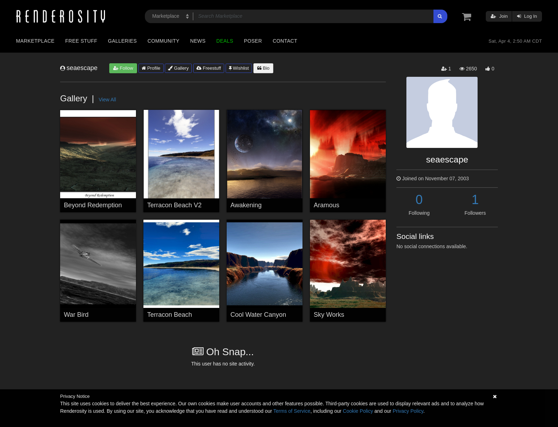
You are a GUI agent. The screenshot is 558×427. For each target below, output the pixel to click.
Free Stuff (81, 41)
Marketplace (35, 41)
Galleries (122, 41)
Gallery (178, 68)
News (197, 41)
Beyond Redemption (93, 205)
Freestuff (208, 68)
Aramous (326, 205)
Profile (151, 68)
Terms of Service (291, 411)
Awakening (246, 205)
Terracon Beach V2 (174, 205)
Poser (253, 41)
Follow (123, 68)
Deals (224, 41)
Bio (263, 68)
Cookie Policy (358, 411)
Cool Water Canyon (258, 314)
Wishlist (239, 68)
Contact (285, 41)
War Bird (76, 314)
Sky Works (329, 314)
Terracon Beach (169, 314)
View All (107, 99)
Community (164, 41)
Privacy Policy (408, 411)
